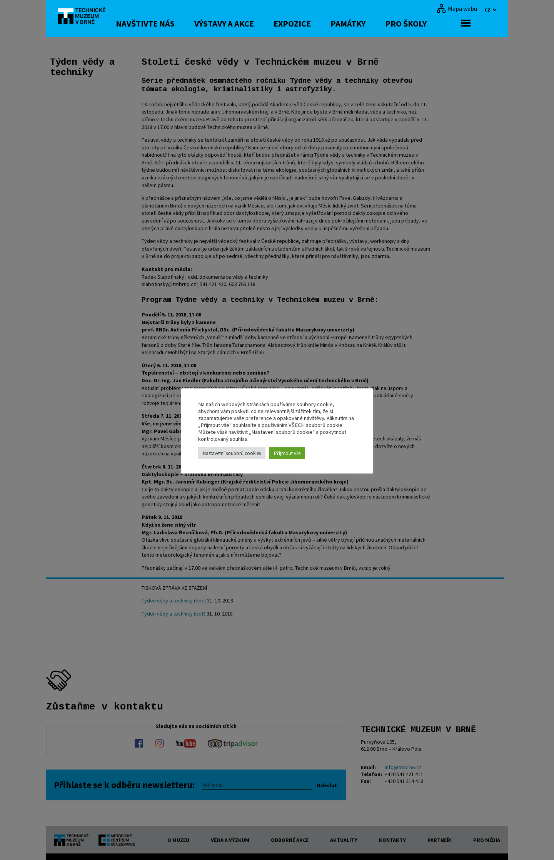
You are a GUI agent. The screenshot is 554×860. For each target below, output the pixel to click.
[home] (86, 17)
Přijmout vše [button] (287, 453)
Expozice (318, 23)
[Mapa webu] (457, 8)
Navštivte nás (171, 23)
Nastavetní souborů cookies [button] (232, 453)
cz (488, 9)
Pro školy (431, 23)
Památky (373, 23)
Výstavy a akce (250, 23)
